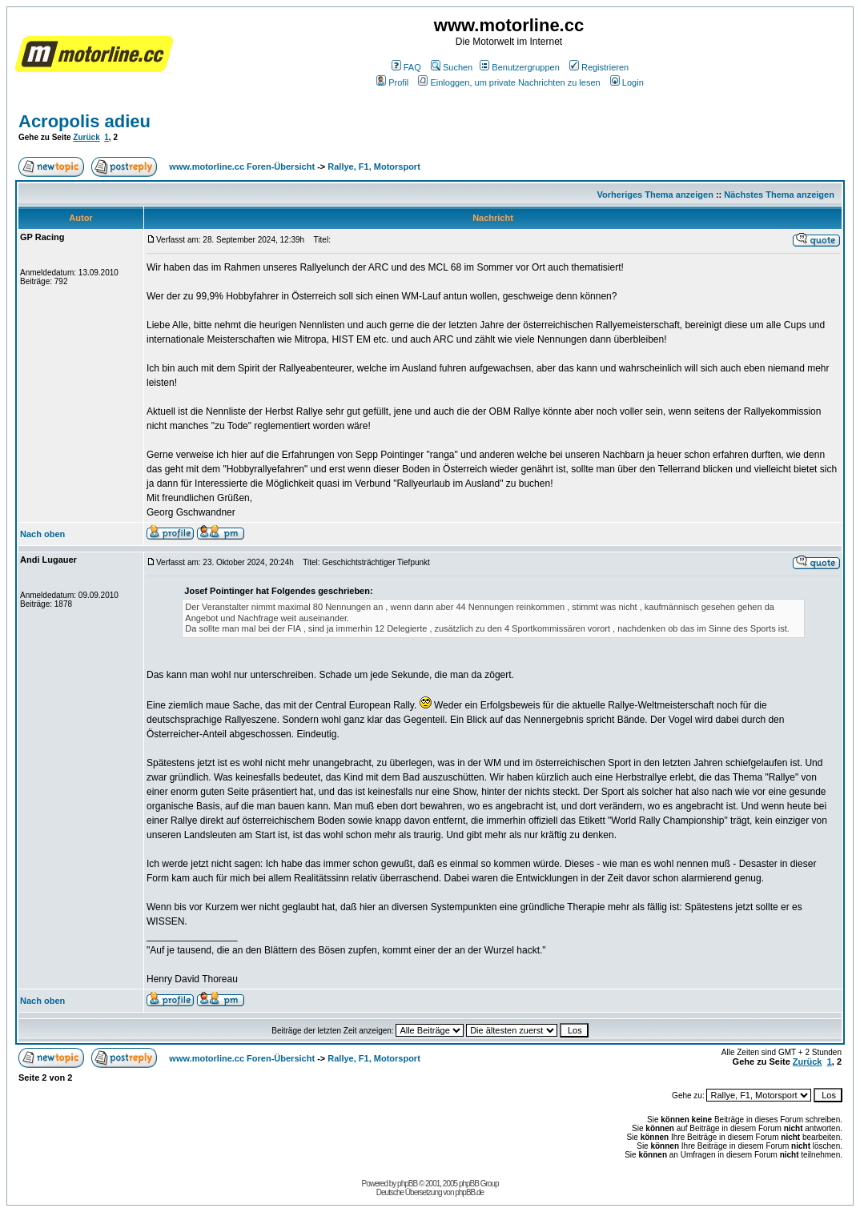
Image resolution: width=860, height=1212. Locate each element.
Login (627, 82)
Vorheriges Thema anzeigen (655, 194)
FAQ (406, 67)
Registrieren (599, 67)
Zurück (86, 137)
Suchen (451, 67)
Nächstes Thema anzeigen (779, 194)
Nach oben (42, 534)
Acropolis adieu (84, 121)
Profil (392, 82)
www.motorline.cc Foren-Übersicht (242, 166)
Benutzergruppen (519, 67)
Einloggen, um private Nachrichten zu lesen (509, 82)
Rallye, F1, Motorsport (374, 166)
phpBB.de (469, 1192)
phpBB (407, 1183)
